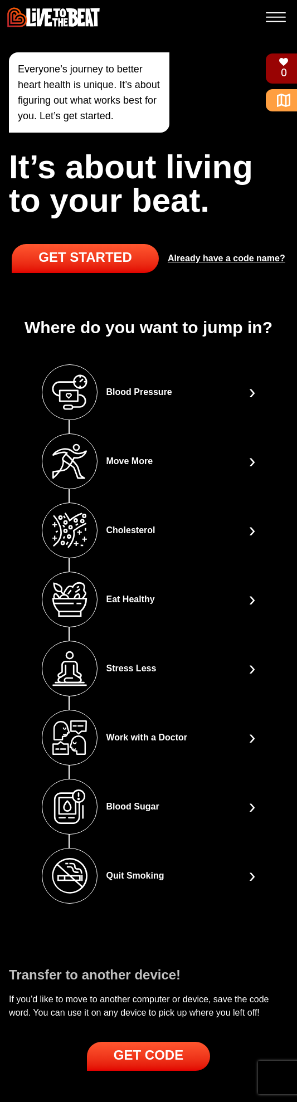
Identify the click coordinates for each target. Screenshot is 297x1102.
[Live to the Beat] (53, 17)
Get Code (148, 1054)
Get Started (85, 257)
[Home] (279, 100)
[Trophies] (279, 68)
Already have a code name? (226, 258)
